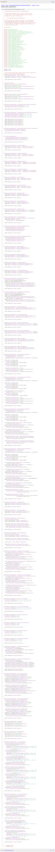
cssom (37, 5)
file (23, 9)
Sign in (53, 1)
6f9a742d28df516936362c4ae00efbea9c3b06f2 (19, 5)
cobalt (2, 5)
